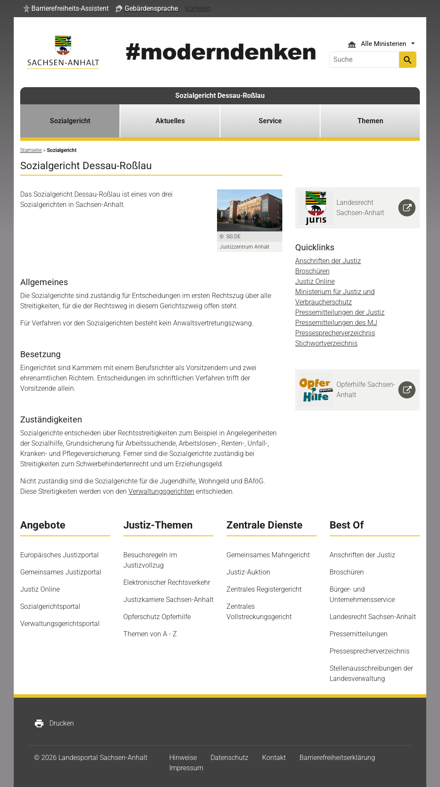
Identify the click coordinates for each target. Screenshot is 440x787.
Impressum (186, 768)
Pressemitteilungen (359, 634)
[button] (66, 8)
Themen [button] (370, 121)
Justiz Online (315, 281)
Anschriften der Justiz (328, 261)
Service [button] (270, 121)
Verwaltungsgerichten (161, 491)
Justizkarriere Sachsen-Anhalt (168, 600)
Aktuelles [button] (170, 121)
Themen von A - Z (150, 634)
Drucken (54, 723)
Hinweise (183, 758)
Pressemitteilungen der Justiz (340, 312)
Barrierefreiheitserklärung (337, 758)
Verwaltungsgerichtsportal (60, 624)
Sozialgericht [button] (70, 121)
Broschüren (312, 271)
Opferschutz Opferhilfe (157, 617)
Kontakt (274, 758)
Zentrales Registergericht (264, 589)
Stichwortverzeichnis (326, 343)
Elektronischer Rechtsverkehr (166, 582)
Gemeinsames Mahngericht (268, 555)
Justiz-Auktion (248, 572)
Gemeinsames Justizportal (60, 572)
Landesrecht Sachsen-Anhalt (373, 617)
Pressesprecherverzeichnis (335, 333)
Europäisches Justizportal (59, 555)
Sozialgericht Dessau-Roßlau (220, 95)
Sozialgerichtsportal (50, 606)
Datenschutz (229, 758)
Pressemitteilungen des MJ (336, 323)
